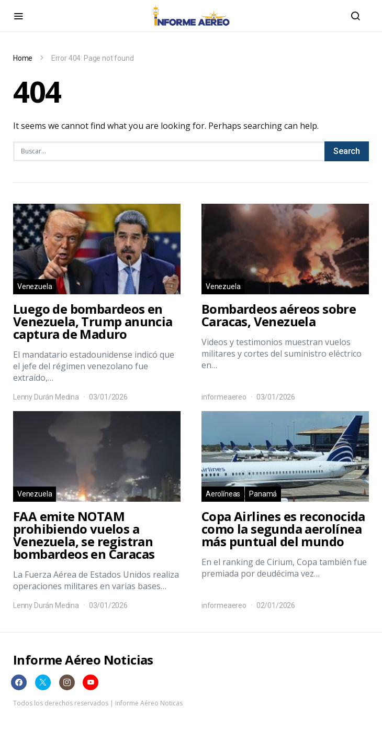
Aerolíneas (223, 494)
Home (22, 58)
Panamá (263, 494)
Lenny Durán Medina (46, 397)
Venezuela (34, 286)
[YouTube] (90, 682)
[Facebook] (19, 682)
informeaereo (223, 397)
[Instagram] (67, 682)
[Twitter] (43, 682)
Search (346, 151)
